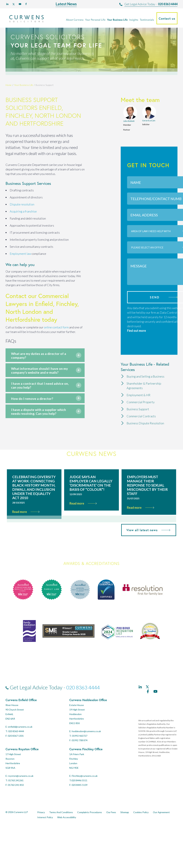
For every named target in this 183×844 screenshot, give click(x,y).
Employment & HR (138, 395)
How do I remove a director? (37, 406)
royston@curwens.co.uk (20, 787)
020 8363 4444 (167, 4)
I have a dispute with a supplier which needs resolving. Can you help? (39, 421)
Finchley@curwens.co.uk (85, 787)
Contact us (167, 18)
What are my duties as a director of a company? (40, 356)
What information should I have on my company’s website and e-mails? (40, 374)
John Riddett (128, 121)
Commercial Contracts (141, 416)
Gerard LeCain (148, 120)
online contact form (56, 327)
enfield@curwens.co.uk (20, 738)
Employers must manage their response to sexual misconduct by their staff (147, 497)
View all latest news (147, 542)
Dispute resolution (22, 204)
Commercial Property (141, 402)
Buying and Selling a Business (145, 376)
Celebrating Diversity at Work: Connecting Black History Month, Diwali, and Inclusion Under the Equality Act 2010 (34, 499)
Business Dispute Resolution (145, 423)
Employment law (20, 253)
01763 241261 (16, 792)
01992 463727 (79, 747)
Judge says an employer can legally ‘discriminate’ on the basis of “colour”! (91, 495)
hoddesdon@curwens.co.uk (86, 743)
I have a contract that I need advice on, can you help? (37, 392)
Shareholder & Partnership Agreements (144, 386)
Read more (25, 523)
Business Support (138, 409)
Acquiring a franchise (23, 211)
